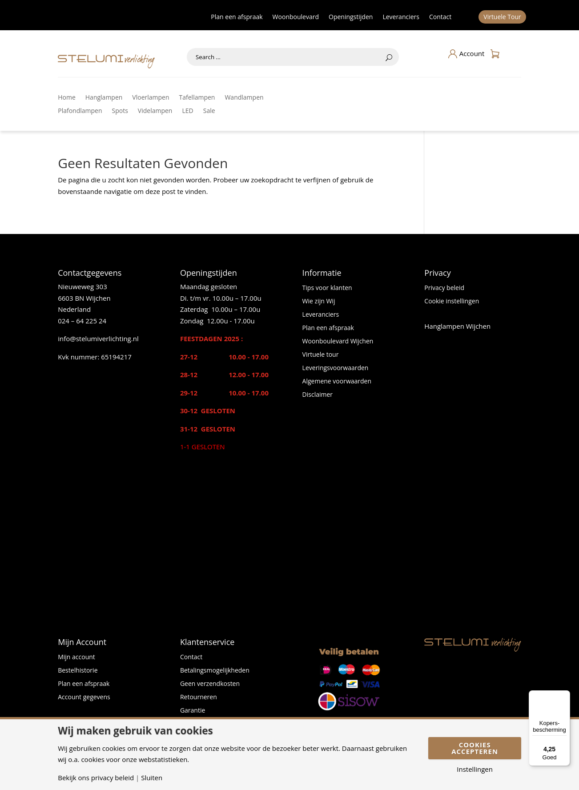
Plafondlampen (80, 111)
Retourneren (198, 697)
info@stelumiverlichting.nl (98, 338)
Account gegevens (84, 697)
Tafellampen (197, 97)
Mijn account (76, 657)
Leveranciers (400, 17)
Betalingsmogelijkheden (214, 670)
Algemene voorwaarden (336, 381)
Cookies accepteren (474, 748)
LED (187, 111)
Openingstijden (351, 17)
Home (67, 97)
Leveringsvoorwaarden (335, 368)
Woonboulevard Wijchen (338, 341)
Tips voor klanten (327, 288)
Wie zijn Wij (318, 301)
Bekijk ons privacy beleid (96, 777)
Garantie (192, 710)
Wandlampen (244, 97)
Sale (209, 111)
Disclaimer (317, 395)
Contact (440, 17)
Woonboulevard (296, 17)
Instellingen (475, 769)
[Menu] (564, 695)
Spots (120, 111)
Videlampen (155, 111)
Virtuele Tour (502, 17)
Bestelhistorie (77, 670)
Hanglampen (104, 97)
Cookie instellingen (451, 301)
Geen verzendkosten (210, 684)
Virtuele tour (320, 355)
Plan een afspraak (236, 17)
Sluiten (151, 777)
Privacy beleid (444, 288)
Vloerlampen (150, 97)
